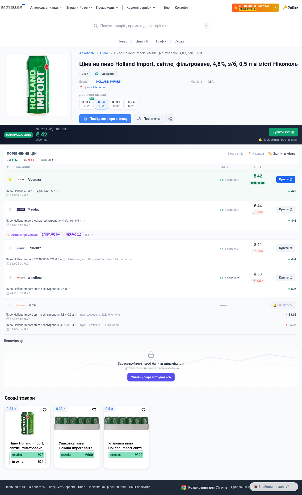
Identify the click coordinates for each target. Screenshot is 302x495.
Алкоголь (88, 53)
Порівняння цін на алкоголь (25, 487)
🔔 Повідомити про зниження (278, 139)
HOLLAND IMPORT (108, 81)
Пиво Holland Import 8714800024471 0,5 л (34, 259)
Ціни (142, 41)
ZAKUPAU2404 (51, 235)
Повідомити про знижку (105, 118)
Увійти (290, 7)
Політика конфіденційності (107, 487)
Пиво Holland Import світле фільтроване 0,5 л (36, 289)
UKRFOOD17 (74, 235)
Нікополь (99, 87)
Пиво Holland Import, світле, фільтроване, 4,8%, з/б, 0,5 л (43, 220)
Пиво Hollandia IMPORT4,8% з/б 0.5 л (30, 191)
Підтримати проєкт (61, 487)
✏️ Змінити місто (281, 154)
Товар (122, 41)
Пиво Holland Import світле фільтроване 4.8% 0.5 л (40, 314)
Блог (81, 487)
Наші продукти (139, 487)
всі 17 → (91, 235)
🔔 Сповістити (282, 305)
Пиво (106, 53)
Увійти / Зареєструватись (151, 377)
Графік (161, 41)
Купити (285, 179)
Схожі (179, 41)
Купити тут (283, 132)
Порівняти (148, 118)
